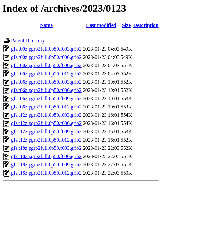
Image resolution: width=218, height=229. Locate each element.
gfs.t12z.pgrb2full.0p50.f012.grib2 (46, 139)
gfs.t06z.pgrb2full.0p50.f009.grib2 (46, 98)
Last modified (101, 25)
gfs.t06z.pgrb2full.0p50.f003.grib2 (46, 82)
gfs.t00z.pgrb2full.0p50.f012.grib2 (46, 73)
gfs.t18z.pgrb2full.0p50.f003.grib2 (46, 148)
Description (145, 25)
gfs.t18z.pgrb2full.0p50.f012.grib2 (46, 173)
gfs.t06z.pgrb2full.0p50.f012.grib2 (46, 106)
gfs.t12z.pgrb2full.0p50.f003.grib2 (46, 115)
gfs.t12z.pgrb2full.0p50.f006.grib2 (46, 123)
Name (46, 25)
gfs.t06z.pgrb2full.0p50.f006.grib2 (46, 90)
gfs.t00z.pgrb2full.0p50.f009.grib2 (46, 65)
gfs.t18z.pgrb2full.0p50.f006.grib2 (46, 156)
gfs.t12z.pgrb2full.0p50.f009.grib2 (46, 131)
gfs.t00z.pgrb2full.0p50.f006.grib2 (46, 57)
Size (126, 25)
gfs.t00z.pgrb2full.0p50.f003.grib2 (46, 49)
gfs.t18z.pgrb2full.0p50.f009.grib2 (46, 164)
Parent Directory (28, 40)
